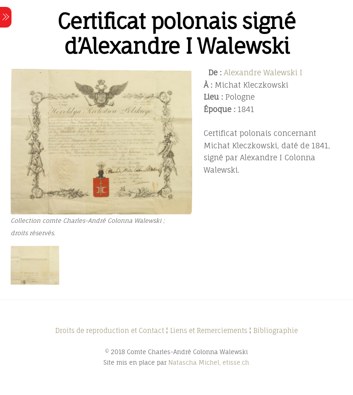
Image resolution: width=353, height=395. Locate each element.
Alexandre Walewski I (263, 72)
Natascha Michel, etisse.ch (208, 362)
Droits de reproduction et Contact (109, 330)
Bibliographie (275, 330)
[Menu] (5, 17)
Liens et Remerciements (208, 330)
